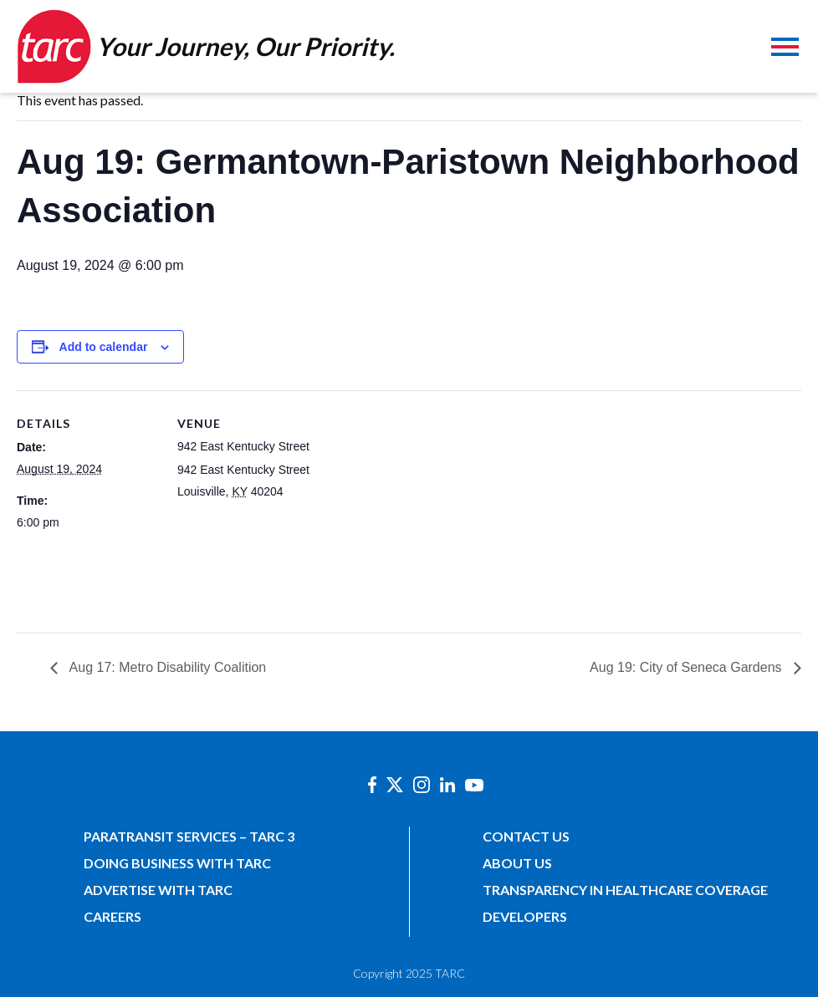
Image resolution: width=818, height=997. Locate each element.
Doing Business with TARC (177, 863)
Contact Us (526, 836)
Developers (525, 916)
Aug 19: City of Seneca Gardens (687, 667)
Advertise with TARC (158, 890)
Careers (112, 916)
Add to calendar (103, 347)
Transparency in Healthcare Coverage (625, 890)
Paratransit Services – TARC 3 (189, 836)
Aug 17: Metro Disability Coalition (166, 667)
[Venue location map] (426, 506)
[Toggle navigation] (785, 48)
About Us (517, 863)
